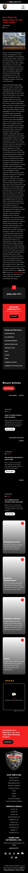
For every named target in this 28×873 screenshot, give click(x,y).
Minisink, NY (14, 822)
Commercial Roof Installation (13, 365)
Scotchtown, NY (14, 827)
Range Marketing (9, 870)
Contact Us (8, 742)
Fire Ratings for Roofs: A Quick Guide (14, 459)
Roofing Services (10, 333)
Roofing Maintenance (11, 340)
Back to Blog (9, 388)
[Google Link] (9, 853)
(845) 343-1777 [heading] (14, 294)
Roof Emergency (9, 337)
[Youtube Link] (18, 853)
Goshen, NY (14, 814)
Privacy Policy (20, 870)
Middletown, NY (14, 819)
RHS (21, 868)
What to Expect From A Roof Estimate (13, 416)
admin (6, 28)
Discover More (10, 429)
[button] (14, 537)
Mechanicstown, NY (14, 817)
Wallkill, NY (14, 830)
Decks (6, 351)
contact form (17, 272)
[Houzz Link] (22, 853)
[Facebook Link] (5, 853)
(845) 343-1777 (14, 2)
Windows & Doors (10, 348)
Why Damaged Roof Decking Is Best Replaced (14, 501)
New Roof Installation (11, 344)
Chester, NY (14, 809)
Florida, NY (14, 812)
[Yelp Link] (14, 853)
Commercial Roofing (11, 362)
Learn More (14, 316)
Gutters (7, 355)
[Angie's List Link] (11, 857)
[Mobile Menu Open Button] (23, 7)
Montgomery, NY (14, 825)
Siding (6, 358)
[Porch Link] (16, 857)
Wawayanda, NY (14, 832)
